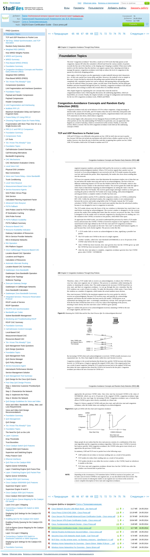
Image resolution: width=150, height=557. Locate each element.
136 (117, 513)
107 (117, 532)
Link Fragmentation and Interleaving (20, 105)
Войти (5, 3)
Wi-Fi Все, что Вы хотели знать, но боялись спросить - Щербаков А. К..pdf (82, 540)
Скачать (133, 24)
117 (117, 509)
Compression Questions (15, 85)
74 (114, 33)
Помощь (5, 554)
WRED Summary (12, 59)
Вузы (67, 8)
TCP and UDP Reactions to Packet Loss (22, 37)
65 (73, 33)
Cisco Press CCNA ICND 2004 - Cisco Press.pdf (71, 513)
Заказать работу (139, 8)
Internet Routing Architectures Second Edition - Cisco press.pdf (77, 532)
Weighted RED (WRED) (15, 49)
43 (118, 543)
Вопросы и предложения (108, 3)
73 (110, 33)
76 (124, 33)
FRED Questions (12, 31)
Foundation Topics (13, 34)
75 (119, 33)
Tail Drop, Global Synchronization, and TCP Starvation (23, 42)
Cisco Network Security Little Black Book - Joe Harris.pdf (74, 509)
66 (77, 33)
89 (118, 540)
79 (118, 528)
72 (105, 33)
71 (101, 33)
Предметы (78, 8)
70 (96, 33)
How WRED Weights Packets (17, 53)
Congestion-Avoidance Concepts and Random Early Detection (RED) (24, 71)
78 (118, 516)
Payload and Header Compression (19, 95)
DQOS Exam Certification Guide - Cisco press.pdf (71, 528)
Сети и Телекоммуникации (35, 22)
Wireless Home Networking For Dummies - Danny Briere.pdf (76, 547)
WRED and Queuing (14, 56)
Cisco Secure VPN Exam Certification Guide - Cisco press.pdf (76, 520)
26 (118, 547)
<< (49, 33)
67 (82, 33)
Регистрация (15, 3)
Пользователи (95, 8)
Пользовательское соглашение (56, 554)
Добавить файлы (117, 8)
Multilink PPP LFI (12, 108)
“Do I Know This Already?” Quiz (18, 82)
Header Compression (14, 102)
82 (118, 536)
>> (147, 33)
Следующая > (137, 33)
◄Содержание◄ (2, 73)
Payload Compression (14, 98)
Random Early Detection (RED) (18, 46)
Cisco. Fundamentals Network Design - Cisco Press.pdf (74, 524)
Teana (24, 16)
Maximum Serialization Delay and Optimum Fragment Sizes (23, 113)
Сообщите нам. (78, 16)
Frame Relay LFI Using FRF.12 (18, 117)
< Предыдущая (60, 33)
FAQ (79, 3)
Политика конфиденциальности (81, 554)
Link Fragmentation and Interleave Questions (24, 88)
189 (117, 524)
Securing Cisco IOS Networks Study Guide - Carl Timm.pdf (75, 536)
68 (87, 33)
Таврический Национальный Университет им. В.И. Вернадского (52, 19)
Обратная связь (89, 3)
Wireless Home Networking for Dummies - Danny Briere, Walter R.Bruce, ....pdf (83, 543)
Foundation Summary (14, 66)
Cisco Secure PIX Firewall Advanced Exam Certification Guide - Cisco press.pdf (83, 516)
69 (91, 33)
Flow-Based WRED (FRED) (17, 63)
